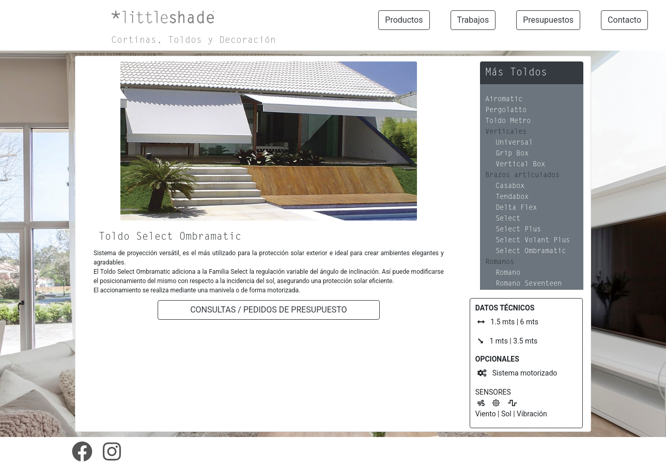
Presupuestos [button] (548, 20)
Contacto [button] (624, 20)
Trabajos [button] (473, 20)
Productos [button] (404, 20)
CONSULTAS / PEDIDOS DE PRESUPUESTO (268, 310)
